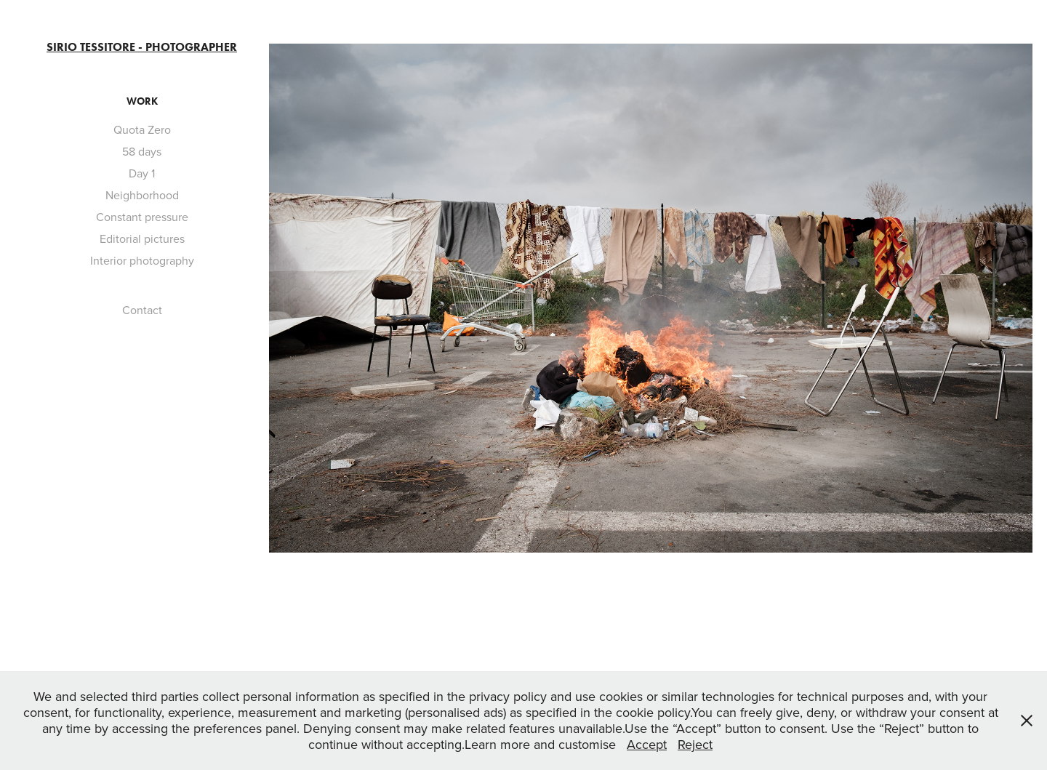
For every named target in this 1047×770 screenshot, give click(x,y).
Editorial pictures (142, 238)
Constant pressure (142, 217)
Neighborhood (142, 195)
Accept (647, 744)
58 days (141, 151)
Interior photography (142, 260)
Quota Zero (142, 129)
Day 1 (142, 173)
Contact (142, 310)
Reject (695, 744)
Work (142, 101)
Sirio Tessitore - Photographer (142, 47)
